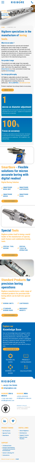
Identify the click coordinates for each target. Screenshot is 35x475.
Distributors (23, 435)
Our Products (6, 433)
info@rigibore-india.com (24, 399)
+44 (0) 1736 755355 (9, 388)
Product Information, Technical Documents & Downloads (9, 451)
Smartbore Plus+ (23, 196)
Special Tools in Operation (23, 249)
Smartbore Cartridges (24, 189)
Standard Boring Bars (8, 310)
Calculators (6, 457)
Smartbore (5, 69)
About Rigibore (24, 433)
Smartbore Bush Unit (7, 189)
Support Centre (24, 437)
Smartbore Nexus (7, 196)
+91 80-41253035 (22, 397)
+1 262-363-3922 (6, 400)
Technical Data (7, 448)
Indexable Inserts (23, 310)
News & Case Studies (23, 440)
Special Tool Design (8, 248)
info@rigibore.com (8, 390)
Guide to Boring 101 (8, 455)
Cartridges (24, 304)
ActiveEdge (10, 71)
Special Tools (6, 435)
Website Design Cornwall (7, 460)
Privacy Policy (22, 406)
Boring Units (8, 304)
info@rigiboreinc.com (7, 401)
